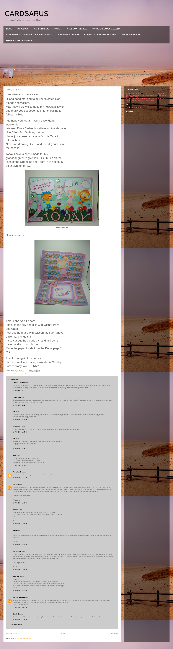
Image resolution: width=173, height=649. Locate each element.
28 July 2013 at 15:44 (20, 449)
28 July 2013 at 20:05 (20, 524)
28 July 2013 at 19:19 (20, 503)
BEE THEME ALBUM (131, 35)
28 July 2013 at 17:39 (20, 478)
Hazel (15, 530)
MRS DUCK (17, 576)
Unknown (16, 484)
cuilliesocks (17, 426)
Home (62, 634)
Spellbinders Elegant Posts (20, 374)
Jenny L (19, 69)
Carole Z (16, 614)
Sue (14, 412)
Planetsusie (17, 551)
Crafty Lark (17, 397)
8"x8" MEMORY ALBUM (68, 35)
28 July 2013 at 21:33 (20, 570)
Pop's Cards (17, 472)
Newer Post (11, 634)
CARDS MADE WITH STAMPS (47, 29)
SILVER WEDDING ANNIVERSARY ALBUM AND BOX (29, 35)
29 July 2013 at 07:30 (20, 607)
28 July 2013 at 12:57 (20, 405)
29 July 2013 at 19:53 (20, 620)
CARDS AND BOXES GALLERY (106, 29)
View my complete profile (11, 82)
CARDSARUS (26, 13)
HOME (9, 29)
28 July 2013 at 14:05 (20, 420)
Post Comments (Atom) (23, 638)
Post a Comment (16, 624)
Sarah (15, 455)
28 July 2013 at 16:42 (20, 465)
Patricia (15, 509)
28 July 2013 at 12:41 (20, 390)
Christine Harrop (19, 383)
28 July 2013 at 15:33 (20, 432)
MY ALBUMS (23, 29)
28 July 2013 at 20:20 (20, 545)
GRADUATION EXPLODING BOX (20, 40)
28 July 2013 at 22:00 (20, 591)
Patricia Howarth (19, 597)
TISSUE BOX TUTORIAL (76, 29)
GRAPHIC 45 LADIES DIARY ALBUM (100, 35)
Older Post (113, 634)
